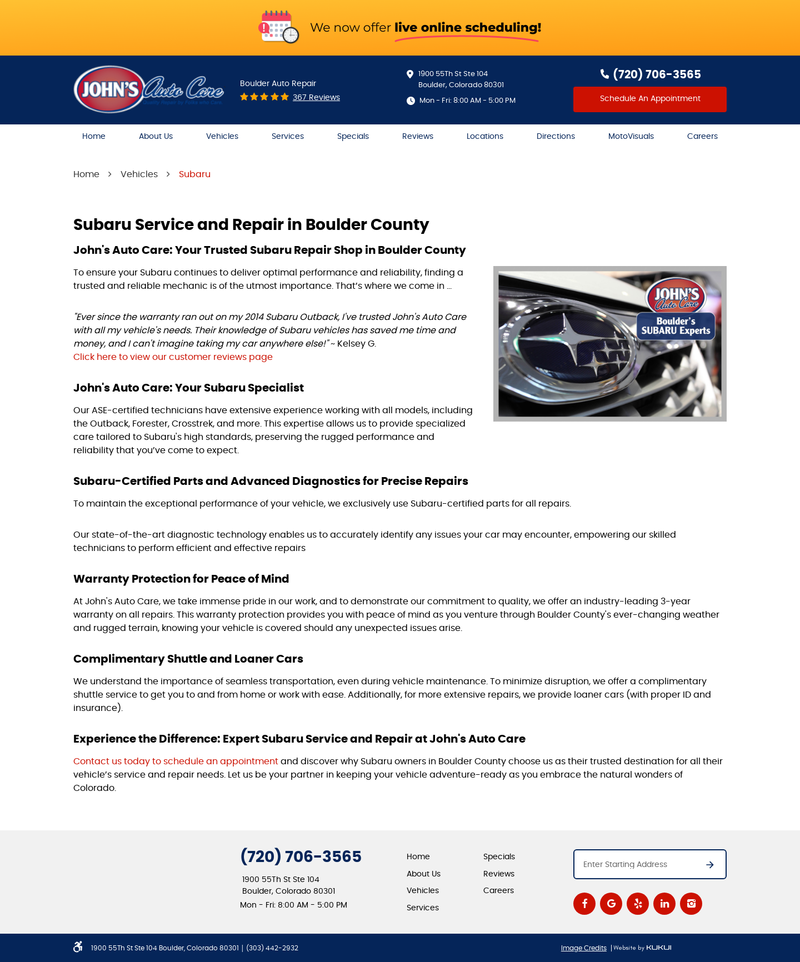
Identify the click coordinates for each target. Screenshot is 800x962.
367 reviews (316, 98)
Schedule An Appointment (650, 99)
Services (288, 137)
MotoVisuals (631, 137)
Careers (702, 137)
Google (611, 904)
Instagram (691, 904)
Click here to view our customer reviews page (173, 357)
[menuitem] (93, 137)
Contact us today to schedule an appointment (175, 761)
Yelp (638, 904)
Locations (485, 137)
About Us (156, 137)
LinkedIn (664, 904)
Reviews (417, 137)
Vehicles (222, 137)
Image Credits (584, 948)
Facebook (584, 904)
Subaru (195, 174)
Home (94, 137)
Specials (353, 137)
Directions (556, 137)
